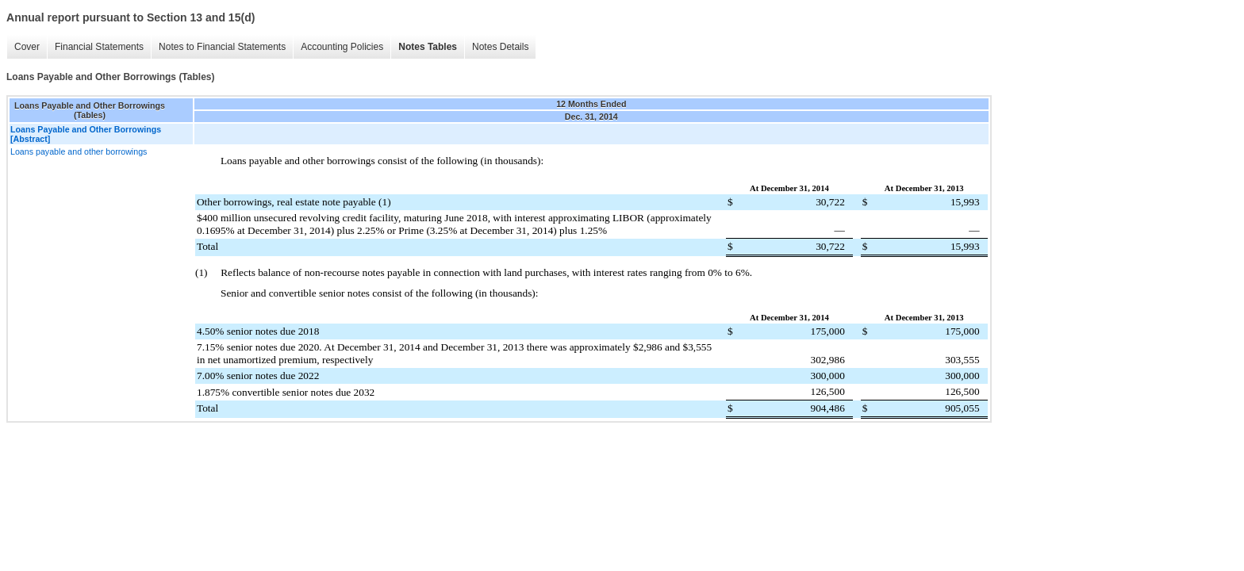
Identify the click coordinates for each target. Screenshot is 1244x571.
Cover (27, 46)
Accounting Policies (342, 46)
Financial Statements (99, 46)
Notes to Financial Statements (222, 46)
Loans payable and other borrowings (78, 151)
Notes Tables (427, 46)
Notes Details (500, 46)
